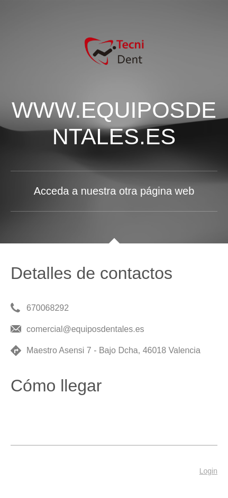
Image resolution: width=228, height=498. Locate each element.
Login (208, 471)
